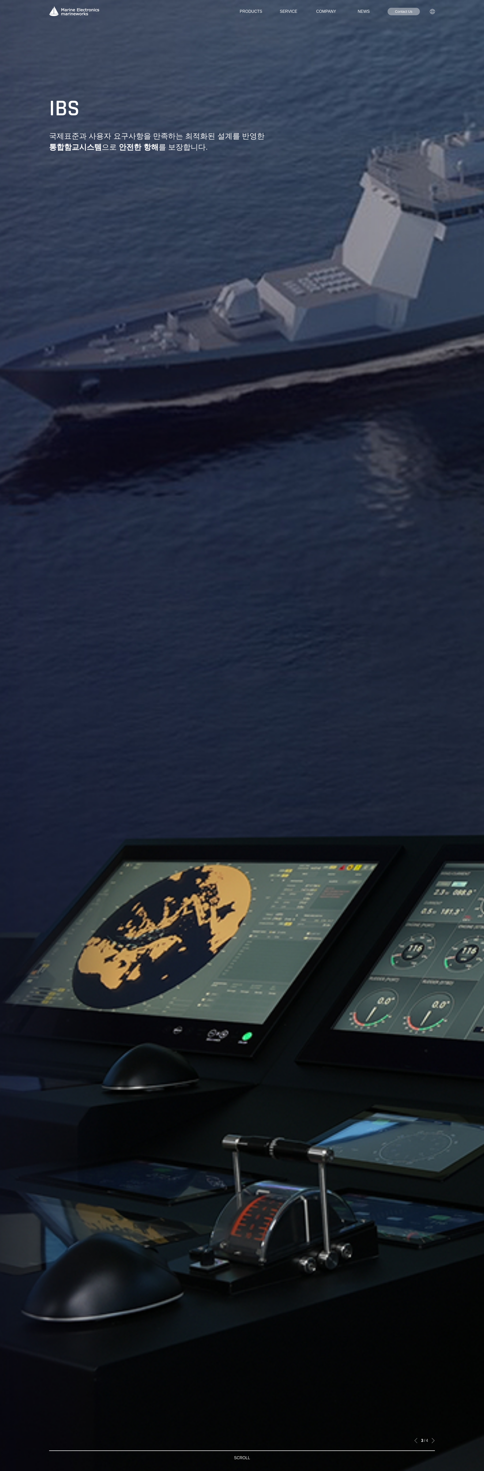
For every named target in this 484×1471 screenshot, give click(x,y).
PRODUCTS (251, 11)
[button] (416, 1440)
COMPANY (326, 11)
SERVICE (288, 11)
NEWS (364, 11)
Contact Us (403, 12)
